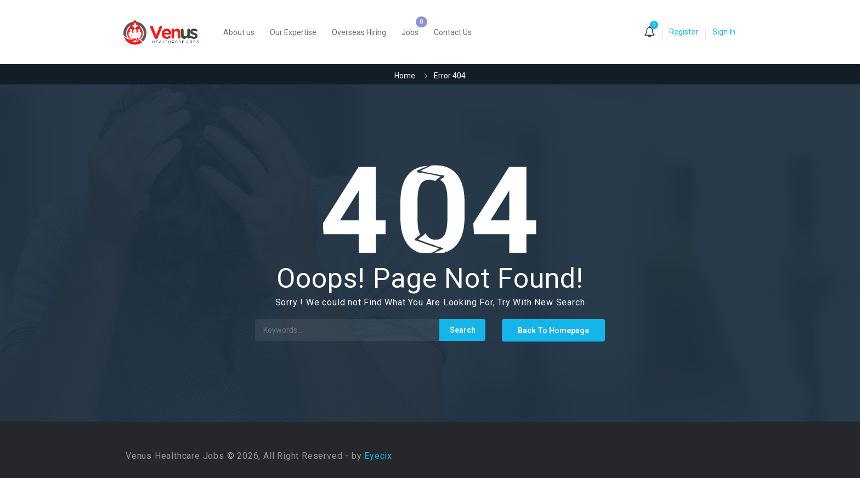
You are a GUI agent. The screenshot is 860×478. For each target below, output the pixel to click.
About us (238, 32)
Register (683, 31)
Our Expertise (293, 32)
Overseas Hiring (359, 32)
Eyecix (378, 456)
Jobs (409, 32)
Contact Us (453, 32)
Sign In (723, 31)
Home (404, 75)
